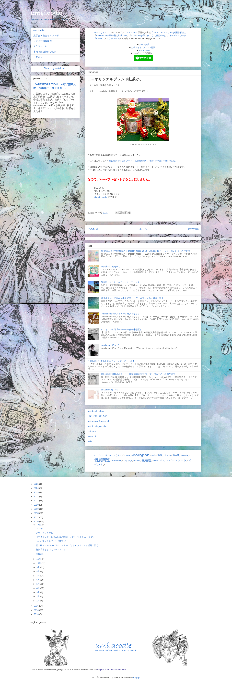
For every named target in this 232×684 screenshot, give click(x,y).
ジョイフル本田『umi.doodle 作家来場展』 (121, 329)
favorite (184, 455)
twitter (90, 441)
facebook (92, 436)
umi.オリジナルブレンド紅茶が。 (52, 541)
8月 (38, 571)
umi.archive (144, 50)
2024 (36, 488)
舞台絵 (176, 455)
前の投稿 (193, 229)
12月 (39, 525)
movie (137, 460)
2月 (38, 596)
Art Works (116, 460)
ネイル (167, 455)
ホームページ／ (101, 455)
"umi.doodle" (132, 32)
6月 (38, 580)
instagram (92, 431)
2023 (36, 492)
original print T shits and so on (111, 669)
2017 (36, 517)
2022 (36, 496)
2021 (36, 500)
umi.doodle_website (97, 426)
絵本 (153, 455)
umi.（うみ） (100, 32)
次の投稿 (93, 229)
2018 (36, 513)
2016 (36, 521)
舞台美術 (40, 553)
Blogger (136, 677)
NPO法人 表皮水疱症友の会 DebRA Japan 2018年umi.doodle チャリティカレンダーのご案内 (145, 251)
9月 (38, 567)
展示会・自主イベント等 (46, 35)
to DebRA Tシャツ (109, 389)
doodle (127, 455)
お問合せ (38, 57)
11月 (39, 559)
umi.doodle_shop (96, 411)
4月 (38, 588)
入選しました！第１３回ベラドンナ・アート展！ (111, 361)
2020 (36, 505)
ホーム (143, 229)
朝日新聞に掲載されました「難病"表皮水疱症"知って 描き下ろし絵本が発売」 (139, 374)
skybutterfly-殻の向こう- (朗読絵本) (148, 35)
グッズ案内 (144, 44)
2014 (36, 610)
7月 (38, 575)
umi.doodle (46, 13)
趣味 (160, 455)
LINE (155, 460)
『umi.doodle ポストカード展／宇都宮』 (120, 313)
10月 (39, 563)
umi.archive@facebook (98, 421)
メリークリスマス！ (45, 533)
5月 (38, 584)
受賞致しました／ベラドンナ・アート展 (120, 282)
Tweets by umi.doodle (55, 68)
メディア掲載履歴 (42, 41)
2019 (36, 509)
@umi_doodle (100, 197)
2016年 (39, 528)
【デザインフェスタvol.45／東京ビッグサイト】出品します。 (65, 537)
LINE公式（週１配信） (98, 416)
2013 (36, 614)
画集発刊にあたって (110, 266)
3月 (38, 592)
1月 (38, 600)
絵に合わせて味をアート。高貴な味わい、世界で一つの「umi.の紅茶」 (143, 161)
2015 (36, 606)
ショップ (128, 460)
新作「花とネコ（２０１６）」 (51, 549)
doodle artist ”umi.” (110, 345)
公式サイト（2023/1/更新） (144, 47)
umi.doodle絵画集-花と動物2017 (111, 35)
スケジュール (113, 38)
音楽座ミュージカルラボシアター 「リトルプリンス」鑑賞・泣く (132, 298)
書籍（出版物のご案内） (46, 51)
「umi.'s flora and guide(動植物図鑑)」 (169, 32)
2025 (36, 484)
